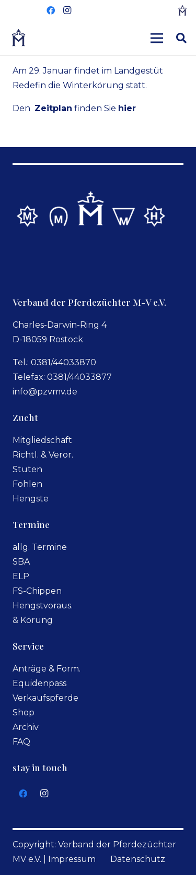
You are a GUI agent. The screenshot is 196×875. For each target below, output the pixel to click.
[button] (181, 38)
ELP (21, 576)
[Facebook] (50, 10)
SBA (21, 562)
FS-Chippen (37, 591)
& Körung (33, 620)
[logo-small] (182, 10)
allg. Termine (40, 547)
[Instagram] (67, 10)
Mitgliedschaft (42, 440)
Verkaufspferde (45, 698)
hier (127, 108)
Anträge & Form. (46, 669)
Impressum (72, 859)
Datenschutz (137, 859)
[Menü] (157, 38)
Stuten (27, 469)
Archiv (26, 727)
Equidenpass (39, 683)
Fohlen (27, 484)
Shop (23, 712)
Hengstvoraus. (43, 605)
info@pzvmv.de (45, 392)
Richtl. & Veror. (43, 455)
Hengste (31, 499)
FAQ (21, 742)
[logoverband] (18, 38)
